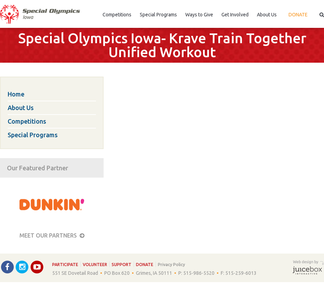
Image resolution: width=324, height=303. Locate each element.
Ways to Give (199, 14)
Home (16, 94)
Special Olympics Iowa (40, 14)
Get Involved (235, 14)
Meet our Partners (51, 235)
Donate (298, 14)
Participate (65, 264)
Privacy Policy (171, 264)
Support (121, 264)
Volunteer (95, 264)
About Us (267, 14)
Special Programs (158, 14)
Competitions (117, 14)
